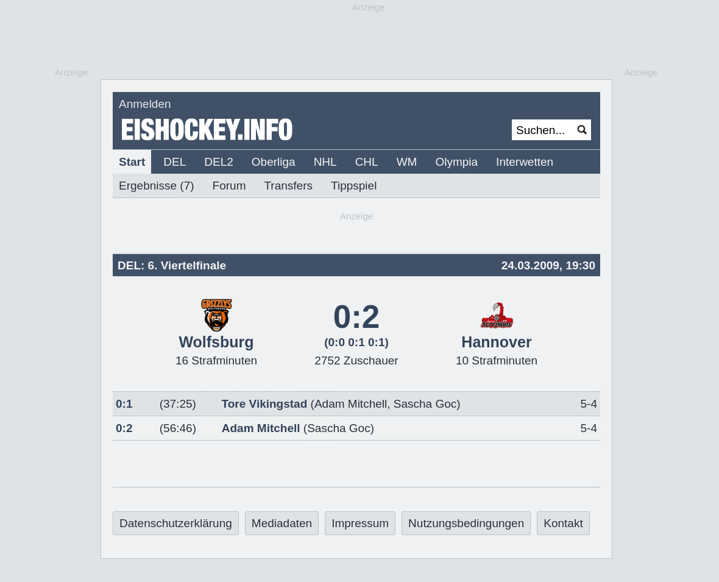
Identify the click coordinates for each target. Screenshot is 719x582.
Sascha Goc (425, 403)
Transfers (288, 185)
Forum (229, 185)
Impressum (360, 523)
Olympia (456, 161)
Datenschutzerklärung (175, 523)
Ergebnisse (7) (156, 185)
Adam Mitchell (350, 403)
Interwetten (524, 161)
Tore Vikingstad (265, 403)
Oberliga (274, 161)
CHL (366, 161)
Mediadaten (282, 523)
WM (407, 161)
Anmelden (145, 104)
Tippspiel (354, 185)
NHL (325, 161)
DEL (174, 161)
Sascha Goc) (340, 428)
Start (132, 161)
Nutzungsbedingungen (466, 523)
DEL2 (218, 161)
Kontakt (563, 523)
